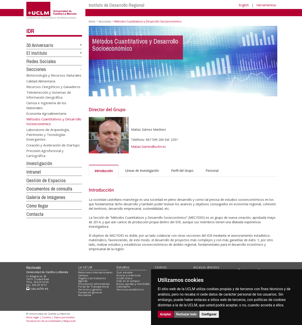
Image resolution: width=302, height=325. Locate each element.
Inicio (92, 21)
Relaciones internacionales (95, 272)
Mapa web (69, 321)
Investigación (39, 163)
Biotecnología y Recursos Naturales (53, 75)
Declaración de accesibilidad (43, 321)
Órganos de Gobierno (92, 278)
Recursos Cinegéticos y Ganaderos (53, 86)
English (244, 5)
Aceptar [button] (165, 314)
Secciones (36, 69)
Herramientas (266, 5)
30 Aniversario (39, 45)
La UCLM (85, 267)
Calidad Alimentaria (40, 81)
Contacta (35, 214)
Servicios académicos (130, 289)
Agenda (83, 281)
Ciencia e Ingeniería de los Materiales (46, 105)
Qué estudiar (124, 272)
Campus (83, 275)
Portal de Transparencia (93, 286)
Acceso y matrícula (128, 275)
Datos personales (64, 317)
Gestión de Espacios (46, 180)
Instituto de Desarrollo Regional (116, 5)
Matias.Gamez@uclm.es (148, 146)
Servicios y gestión (90, 289)
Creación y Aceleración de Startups (53, 145)
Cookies (46, 317)
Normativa (84, 295)
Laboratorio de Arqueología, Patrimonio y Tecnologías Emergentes (48, 134)
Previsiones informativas (94, 283)
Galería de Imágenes (45, 197)
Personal (212, 170)
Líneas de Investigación (142, 170)
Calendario (123, 286)
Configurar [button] (209, 314)
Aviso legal (32, 317)
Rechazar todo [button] (186, 314)
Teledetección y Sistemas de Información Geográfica (48, 94)
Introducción (104, 171)
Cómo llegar (37, 205)
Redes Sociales (41, 61)
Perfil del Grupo (182, 170)
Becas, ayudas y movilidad (132, 283)
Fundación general (90, 292)
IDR (30, 31)
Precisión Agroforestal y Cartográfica (45, 153)
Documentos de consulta (49, 188)
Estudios (122, 267)
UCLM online (124, 278)
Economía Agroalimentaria (46, 113)
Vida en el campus (128, 281)
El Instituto (36, 53)
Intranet (33, 171)
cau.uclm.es (37, 288)
